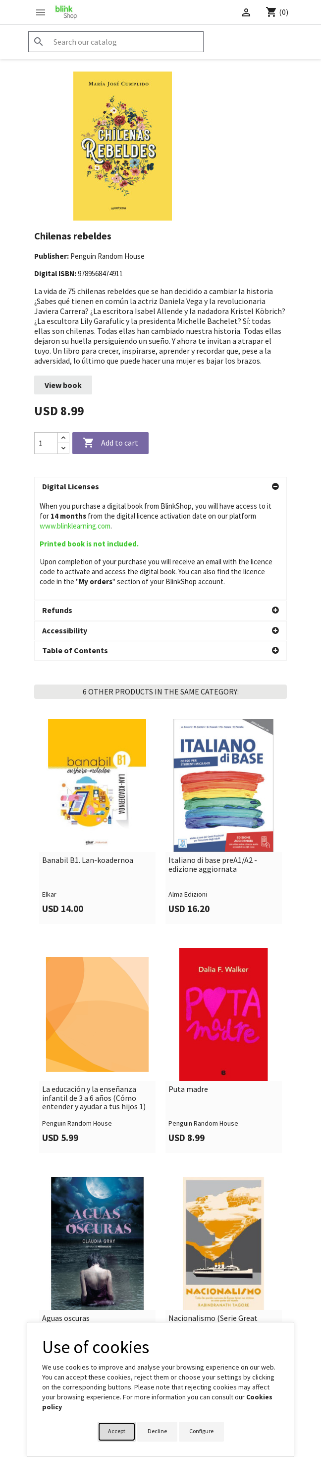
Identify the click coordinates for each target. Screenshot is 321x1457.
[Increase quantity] (63, 438)
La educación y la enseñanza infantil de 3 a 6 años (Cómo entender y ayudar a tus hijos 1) (94, 1003)
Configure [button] (201, 1431)
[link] (97, 727)
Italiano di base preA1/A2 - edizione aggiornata (212, 769)
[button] (160, 486)
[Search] (116, 41)
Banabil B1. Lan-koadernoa (87, 765)
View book (63, 385)
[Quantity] (46, 443)
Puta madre (188, 994)
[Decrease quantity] (63, 448)
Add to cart (110, 443)
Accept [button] (116, 1431)
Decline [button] (157, 1431)
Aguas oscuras (66, 1223)
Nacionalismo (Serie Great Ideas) (213, 1227)
